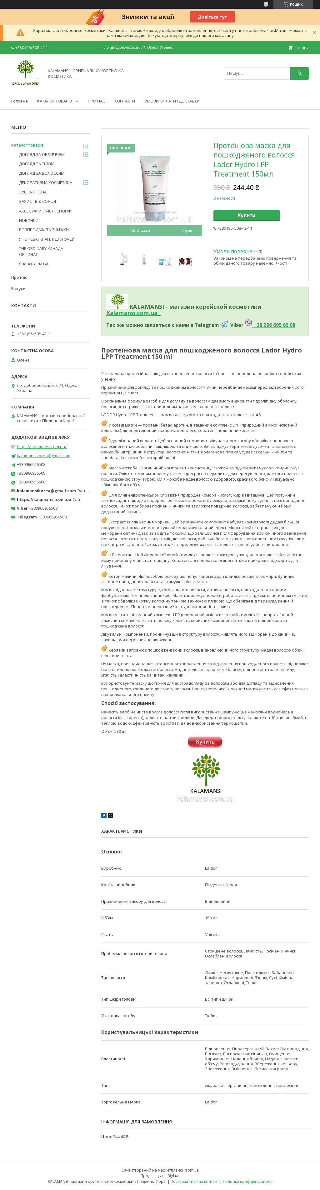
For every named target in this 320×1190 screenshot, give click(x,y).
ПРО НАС (96, 101)
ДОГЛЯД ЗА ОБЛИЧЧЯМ (42, 154)
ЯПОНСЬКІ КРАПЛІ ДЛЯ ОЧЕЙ (47, 239)
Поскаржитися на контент (195, 1181)
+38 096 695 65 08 (273, 325)
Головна (19, 101)
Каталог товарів (27, 145)
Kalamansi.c (123, 313)
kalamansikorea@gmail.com (43, 455)
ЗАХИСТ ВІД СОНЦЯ (37, 201)
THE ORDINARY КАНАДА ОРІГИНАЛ (41, 251)
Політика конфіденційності (247, 1181)
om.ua (149, 313)
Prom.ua (191, 1170)
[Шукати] (299, 73)
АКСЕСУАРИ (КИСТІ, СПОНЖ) (45, 211)
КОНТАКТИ (124, 101)
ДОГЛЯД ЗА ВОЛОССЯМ (41, 173)
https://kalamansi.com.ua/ (42, 446)
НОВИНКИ (28, 220)
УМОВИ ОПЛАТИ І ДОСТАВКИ (172, 101)
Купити (246, 215)
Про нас (19, 277)
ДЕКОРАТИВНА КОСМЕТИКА (45, 182)
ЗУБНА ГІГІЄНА (33, 192)
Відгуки (18, 288)
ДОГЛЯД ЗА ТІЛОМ (36, 164)
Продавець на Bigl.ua (160, 1175)
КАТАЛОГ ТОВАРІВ (54, 101)
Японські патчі (33, 264)
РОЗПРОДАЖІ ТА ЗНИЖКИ (44, 229)
